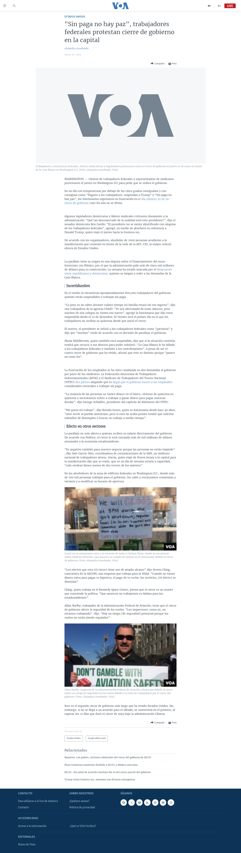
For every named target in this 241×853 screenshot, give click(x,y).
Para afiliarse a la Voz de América (38, 801)
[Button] (157, 63)
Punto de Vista (26, 844)
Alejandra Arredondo (76, 48)
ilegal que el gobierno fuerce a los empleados (142, 382)
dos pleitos (82, 382)
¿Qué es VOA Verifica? (83, 826)
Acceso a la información (32, 826)
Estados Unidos (74, 16)
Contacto (23, 807)
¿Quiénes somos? (79, 801)
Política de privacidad (82, 807)
